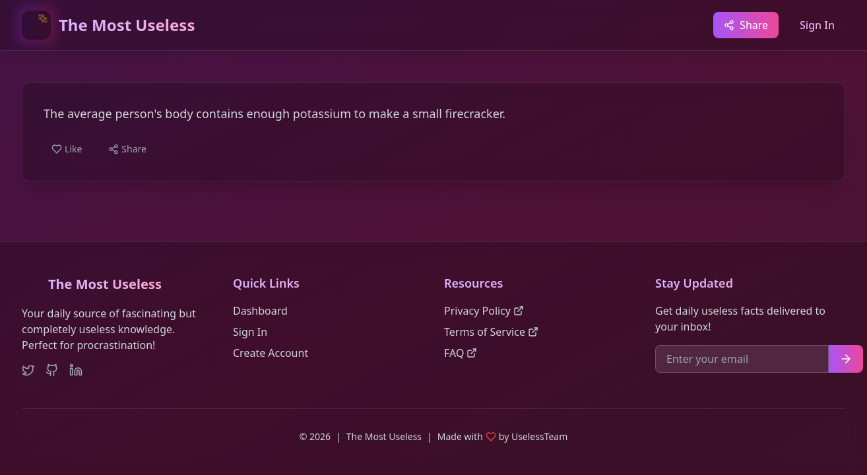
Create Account (270, 353)
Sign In (817, 25)
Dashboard (260, 310)
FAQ (460, 353)
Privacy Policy (484, 310)
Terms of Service (491, 332)
